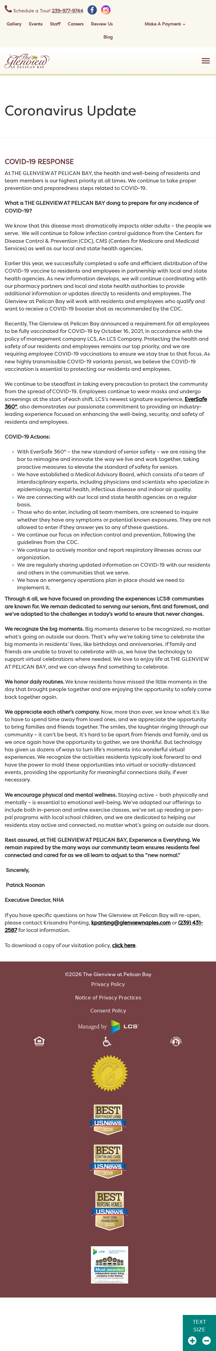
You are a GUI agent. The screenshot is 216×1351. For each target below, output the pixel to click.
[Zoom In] (192, 1340)
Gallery (14, 24)
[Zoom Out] (206, 1340)
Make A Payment (165, 24)
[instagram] (105, 10)
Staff (55, 24)
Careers (75, 24)
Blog (108, 37)
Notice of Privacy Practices (108, 998)
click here (123, 945)
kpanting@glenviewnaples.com (131, 922)
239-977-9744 (67, 10)
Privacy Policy (108, 984)
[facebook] (92, 10)
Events (36, 24)
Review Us (102, 24)
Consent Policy (108, 1011)
